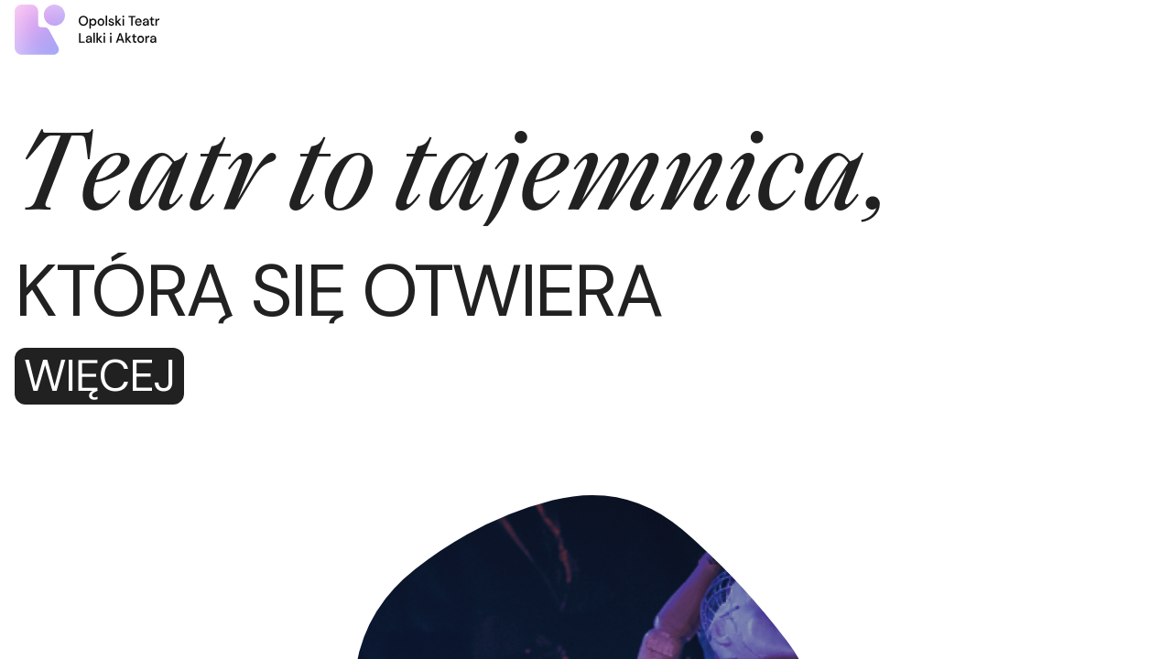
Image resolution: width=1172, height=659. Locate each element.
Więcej (99, 376)
